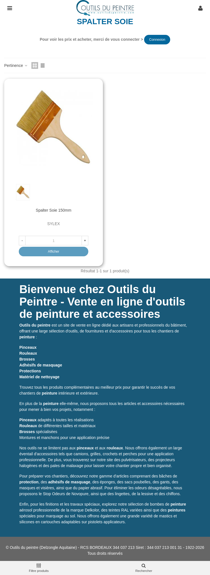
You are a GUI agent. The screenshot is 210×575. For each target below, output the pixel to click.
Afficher (53, 251)
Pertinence (16, 65)
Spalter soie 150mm (53, 210)
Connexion (157, 40)
